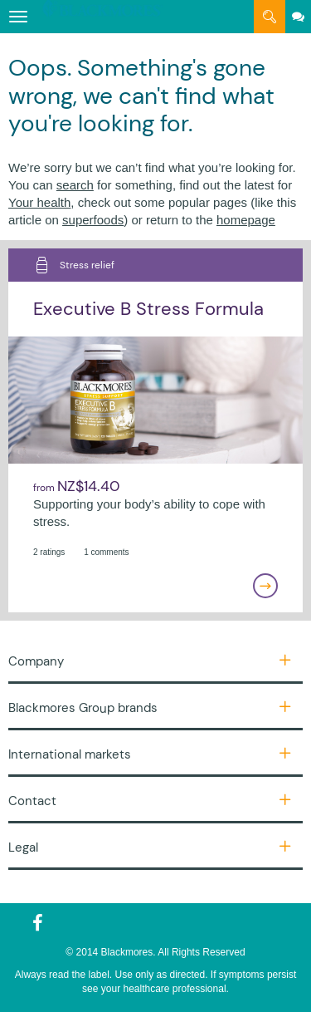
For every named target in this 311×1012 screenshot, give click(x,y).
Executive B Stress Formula (148, 309)
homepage (245, 220)
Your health (39, 202)
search (75, 185)
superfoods (93, 220)
